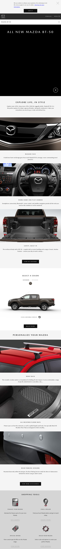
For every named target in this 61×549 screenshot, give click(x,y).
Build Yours (30, 326)
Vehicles (48, 16)
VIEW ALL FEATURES (30, 261)
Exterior (26, 280)
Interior (35, 280)
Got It (30, 10)
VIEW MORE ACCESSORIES (30, 483)
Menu (57, 16)
